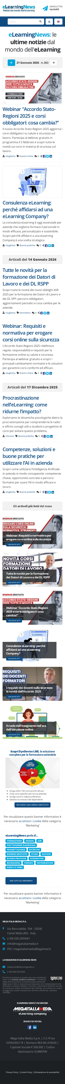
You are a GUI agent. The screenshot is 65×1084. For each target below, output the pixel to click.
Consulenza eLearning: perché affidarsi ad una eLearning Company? (28, 209)
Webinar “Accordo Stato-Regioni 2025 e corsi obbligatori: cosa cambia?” (31, 116)
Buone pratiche (27, 245)
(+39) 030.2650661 (18, 938)
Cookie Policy (26, 1072)
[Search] (22, 22)
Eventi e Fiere (26, 156)
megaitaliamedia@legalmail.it (32, 949)
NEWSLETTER (56, 6)
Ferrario (10, 436)
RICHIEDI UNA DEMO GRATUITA (33, 804)
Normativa (25, 312)
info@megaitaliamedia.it (22, 944)
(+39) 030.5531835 (16, 971)
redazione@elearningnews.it (20, 966)
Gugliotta (10, 156)
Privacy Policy (12, 1072)
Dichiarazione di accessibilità (46, 1072)
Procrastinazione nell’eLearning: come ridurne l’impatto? (25, 404)
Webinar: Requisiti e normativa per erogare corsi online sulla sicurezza (31, 333)
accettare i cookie (30, 821)
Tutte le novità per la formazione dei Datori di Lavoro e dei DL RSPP (29, 277)
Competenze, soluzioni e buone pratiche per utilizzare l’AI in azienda (29, 456)
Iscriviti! (54, 9)
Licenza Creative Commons (23, 979)
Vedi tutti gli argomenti (21, 880)
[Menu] (49, 22)
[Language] (58, 22)
